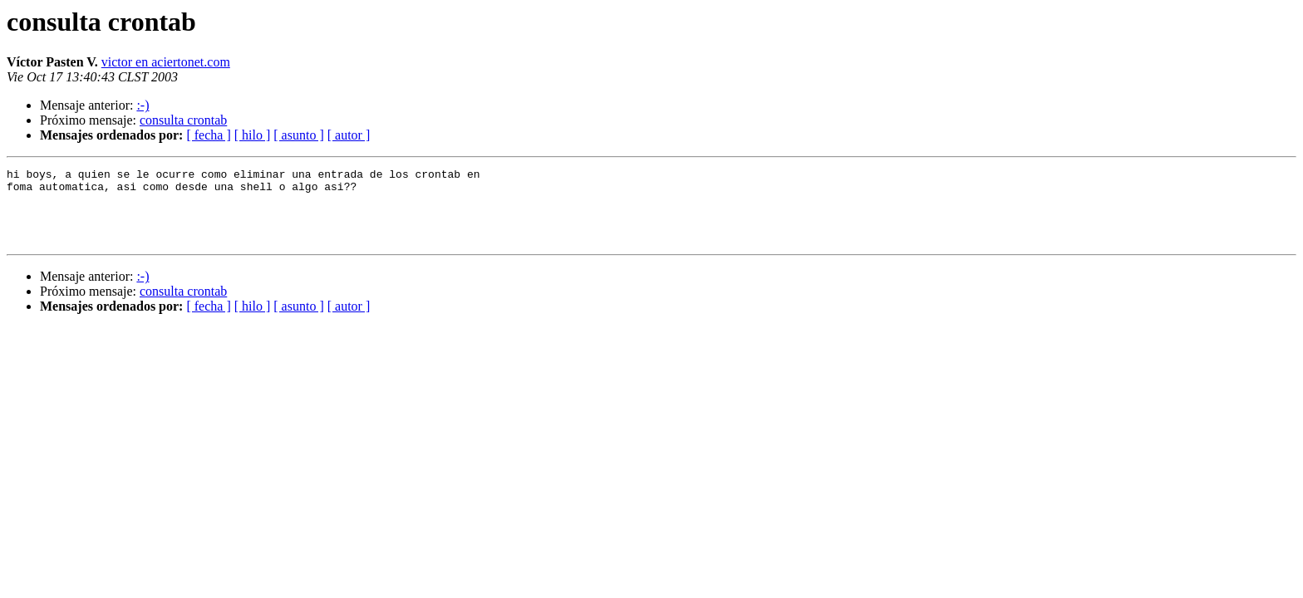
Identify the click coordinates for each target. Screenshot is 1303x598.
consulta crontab (183, 120)
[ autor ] (349, 135)
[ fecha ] (208, 135)
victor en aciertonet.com (165, 62)
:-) (142, 105)
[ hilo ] (252, 135)
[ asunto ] (298, 135)
